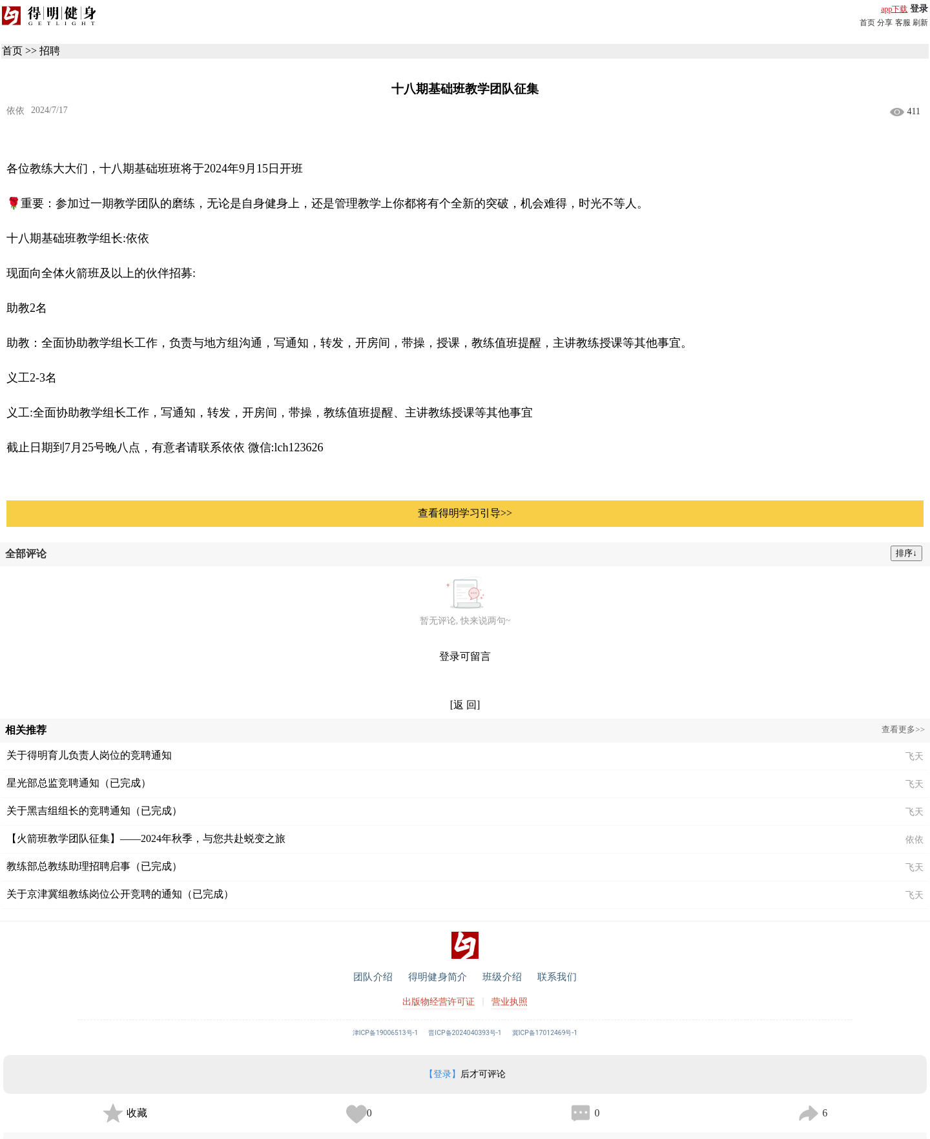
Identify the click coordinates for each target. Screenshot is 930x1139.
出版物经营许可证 (438, 1001)
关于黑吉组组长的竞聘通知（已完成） (94, 810)
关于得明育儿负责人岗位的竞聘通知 (89, 755)
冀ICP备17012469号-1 (545, 1033)
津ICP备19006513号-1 (385, 1033)
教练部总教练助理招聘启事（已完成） (94, 866)
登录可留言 (465, 656)
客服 (903, 22)
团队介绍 (373, 977)
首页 (867, 22)
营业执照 (509, 1001)
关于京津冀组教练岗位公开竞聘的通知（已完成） (120, 893)
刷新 (920, 22)
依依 (15, 111)
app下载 (894, 9)
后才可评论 (465, 1074)
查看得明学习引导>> (465, 513)
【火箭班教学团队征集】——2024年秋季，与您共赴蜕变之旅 (145, 838)
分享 (885, 22)
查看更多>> (903, 729)
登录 (919, 9)
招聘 (49, 50)
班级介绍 (502, 977)
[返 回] (465, 704)
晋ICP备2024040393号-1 (464, 1033)
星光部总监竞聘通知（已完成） (78, 782)
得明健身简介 (437, 977)
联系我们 (557, 977)
